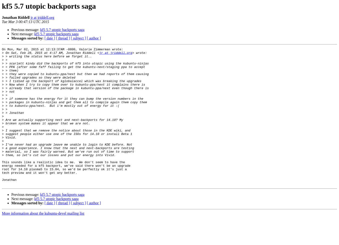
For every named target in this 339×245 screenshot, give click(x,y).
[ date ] (49, 38)
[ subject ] (78, 38)
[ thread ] (63, 38)
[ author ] (94, 38)
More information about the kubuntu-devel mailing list (43, 241)
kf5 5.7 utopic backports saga (62, 30)
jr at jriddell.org (42, 18)
